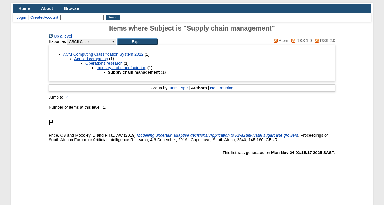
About (47, 8)
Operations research (104, 63)
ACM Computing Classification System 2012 (103, 54)
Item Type (179, 88)
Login (21, 17)
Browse (71, 8)
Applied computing (91, 59)
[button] (137, 41)
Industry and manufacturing (121, 68)
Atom (280, 40)
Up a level (60, 36)
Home (24, 8)
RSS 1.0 (300, 40)
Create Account (44, 17)
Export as (57, 41)
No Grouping (221, 88)
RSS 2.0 (324, 40)
